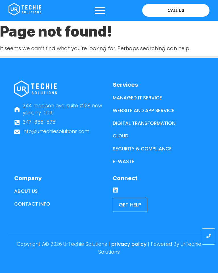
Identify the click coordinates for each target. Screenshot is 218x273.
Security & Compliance (142, 148)
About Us (26, 191)
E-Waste (123, 161)
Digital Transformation (144, 123)
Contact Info (32, 204)
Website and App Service (143, 110)
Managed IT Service (137, 97)
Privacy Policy (128, 244)
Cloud (120, 136)
